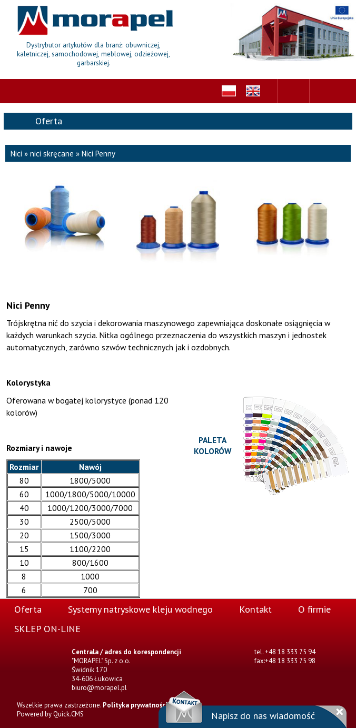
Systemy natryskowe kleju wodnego (140, 609)
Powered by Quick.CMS (50, 714)
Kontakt (255, 609)
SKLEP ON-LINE (47, 628)
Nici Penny (98, 154)
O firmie (314, 609)
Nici (16, 154)
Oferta (28, 609)
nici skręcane (52, 154)
